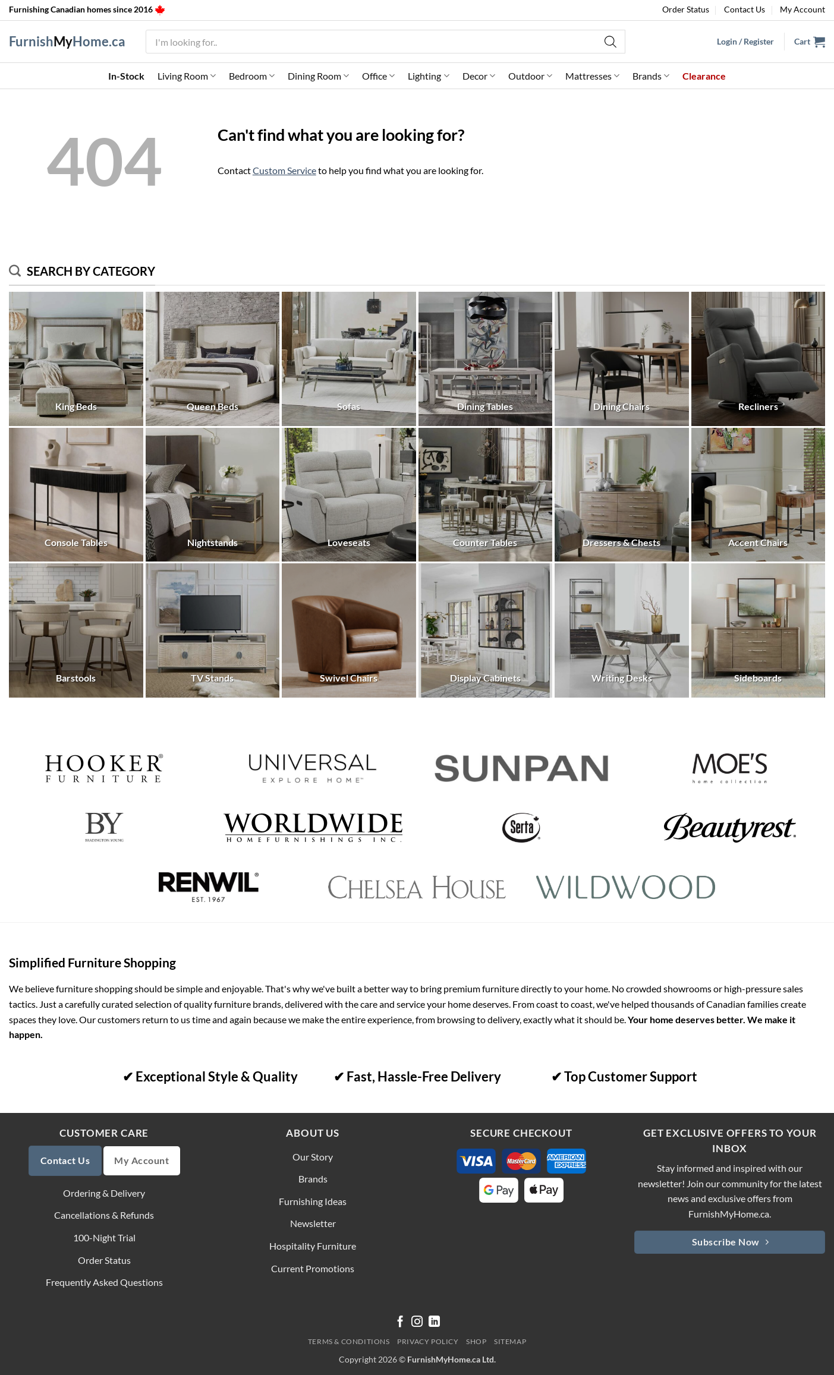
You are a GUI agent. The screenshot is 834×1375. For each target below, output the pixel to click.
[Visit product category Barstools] (76, 630)
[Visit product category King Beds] (76, 359)
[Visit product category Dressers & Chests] (622, 495)
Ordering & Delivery (104, 1193)
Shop (476, 1341)
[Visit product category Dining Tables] (485, 359)
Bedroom (252, 76)
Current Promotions (312, 1268)
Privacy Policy (428, 1341)
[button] (809, 42)
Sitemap (510, 1341)
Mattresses (592, 76)
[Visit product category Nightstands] (213, 495)
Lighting (428, 76)
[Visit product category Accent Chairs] (758, 495)
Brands (650, 76)
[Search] (610, 41)
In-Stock (126, 75)
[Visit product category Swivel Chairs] (349, 630)
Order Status (685, 9)
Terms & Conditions (349, 1341)
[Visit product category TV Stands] (213, 630)
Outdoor (530, 76)
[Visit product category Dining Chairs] (622, 359)
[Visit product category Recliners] (758, 359)
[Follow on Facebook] (400, 1322)
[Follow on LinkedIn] (434, 1322)
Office (378, 76)
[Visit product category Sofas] (349, 359)
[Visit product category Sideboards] (758, 630)
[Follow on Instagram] (417, 1322)
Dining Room (318, 76)
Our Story (312, 1156)
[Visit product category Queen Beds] (213, 359)
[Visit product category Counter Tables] (485, 495)
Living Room (187, 76)
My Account (802, 9)
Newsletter (313, 1223)
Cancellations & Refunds (104, 1215)
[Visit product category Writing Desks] (622, 630)
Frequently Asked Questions (104, 1282)
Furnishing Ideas (313, 1201)
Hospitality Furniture (312, 1245)
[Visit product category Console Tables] (76, 495)
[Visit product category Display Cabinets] (485, 630)
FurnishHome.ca (67, 41)
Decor (478, 76)
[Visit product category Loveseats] (349, 495)
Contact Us (744, 9)
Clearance (704, 75)
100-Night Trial (104, 1237)
